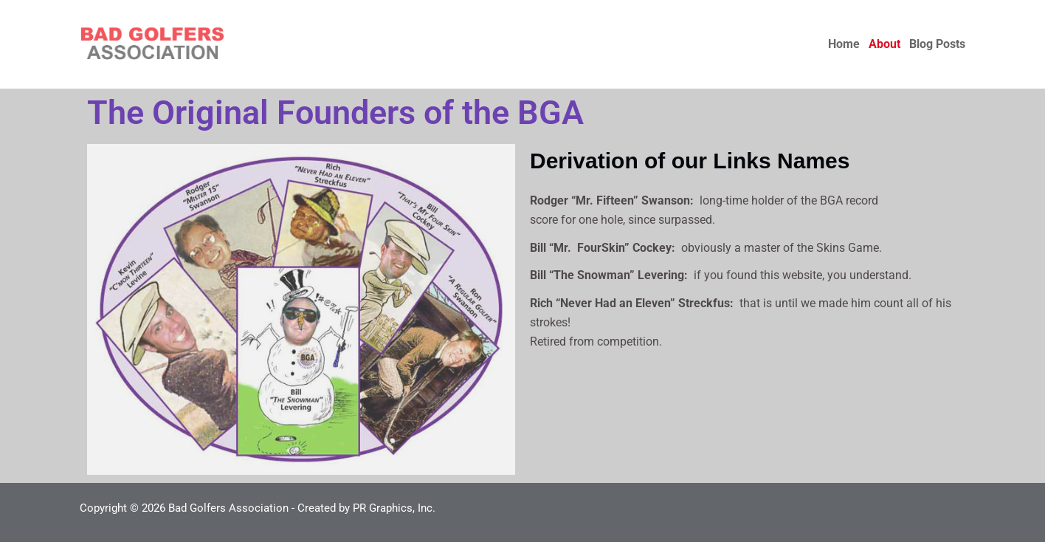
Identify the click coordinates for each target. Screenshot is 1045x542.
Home (844, 44)
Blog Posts (937, 44)
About (884, 44)
